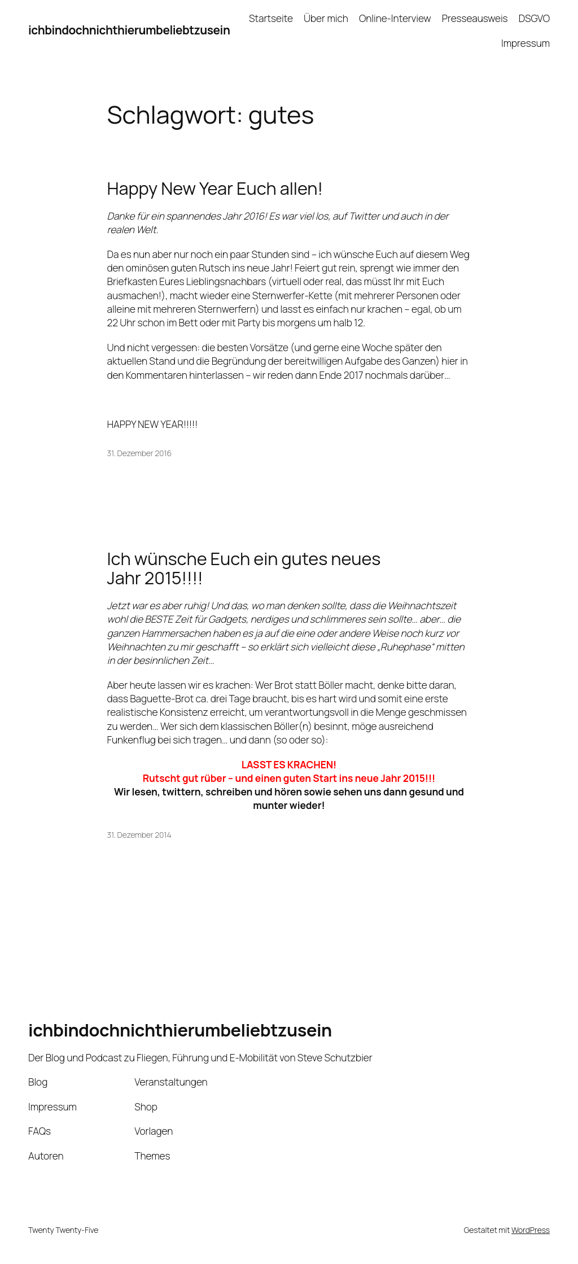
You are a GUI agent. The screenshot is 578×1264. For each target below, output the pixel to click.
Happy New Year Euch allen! (215, 188)
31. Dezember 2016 (139, 453)
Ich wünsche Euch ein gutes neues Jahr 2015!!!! (244, 568)
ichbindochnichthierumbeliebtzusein (129, 30)
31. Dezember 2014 (139, 834)
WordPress (530, 1229)
